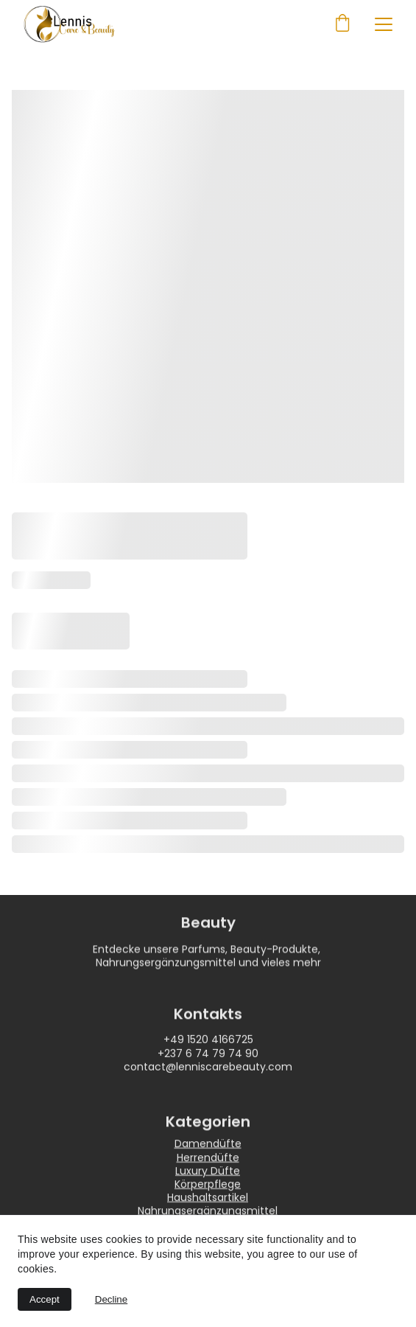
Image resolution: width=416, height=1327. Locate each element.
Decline (111, 1299)
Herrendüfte (208, 1166)
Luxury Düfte (207, 1179)
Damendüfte (208, 1153)
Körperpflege (207, 1192)
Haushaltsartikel (207, 1206)
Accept (44, 1299)
